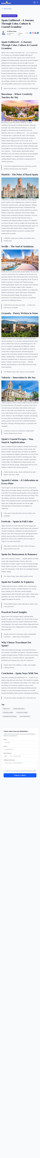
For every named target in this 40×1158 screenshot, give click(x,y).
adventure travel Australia (9, 716)
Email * (5, 746)
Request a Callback (20, 775)
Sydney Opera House (18, 709)
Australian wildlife (8, 712)
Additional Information (9, 760)
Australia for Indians (21, 712)
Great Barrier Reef (25, 716)
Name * (5, 739)
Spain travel (6, 709)
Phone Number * (8, 753)
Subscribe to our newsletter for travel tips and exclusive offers (21, 771)
